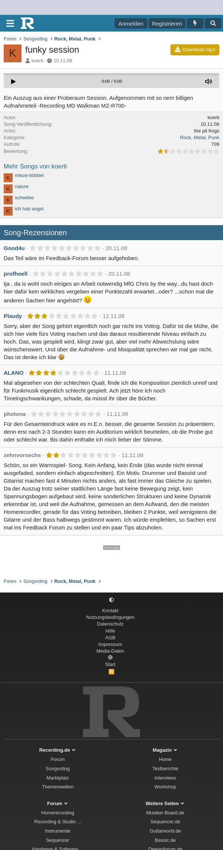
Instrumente (57, 831)
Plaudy (13, 316)
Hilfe (110, 631)
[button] (111, 600)
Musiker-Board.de (165, 812)
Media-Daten (110, 651)
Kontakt (110, 610)
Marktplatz (58, 778)
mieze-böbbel (29, 175)
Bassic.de (165, 840)
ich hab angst (29, 208)
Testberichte (165, 768)
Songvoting (58, 768)
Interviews (165, 778)
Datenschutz (110, 624)
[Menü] (10, 23)
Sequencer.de (165, 821)
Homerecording (57, 812)
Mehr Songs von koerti (35, 166)
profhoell (15, 273)
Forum (58, 759)
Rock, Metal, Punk (200, 137)
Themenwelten (57, 787)
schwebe (24, 197)
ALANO (13, 373)
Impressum (110, 644)
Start (110, 664)
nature (22, 186)
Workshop (165, 787)
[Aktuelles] (195, 23)
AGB (110, 637)
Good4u (14, 248)
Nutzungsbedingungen (110, 617)
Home (165, 759)
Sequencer (57, 840)
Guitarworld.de (165, 831)
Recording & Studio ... (57, 821)
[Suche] (213, 23)
